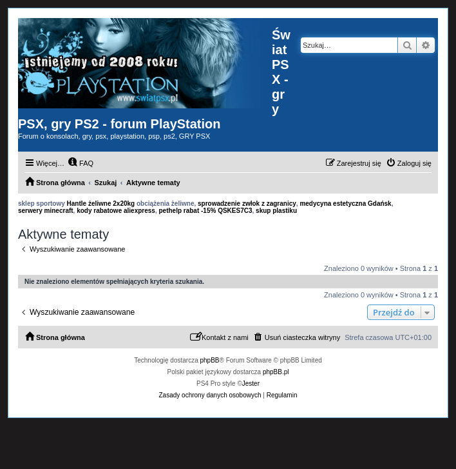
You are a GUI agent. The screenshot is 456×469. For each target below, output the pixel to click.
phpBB (210, 360)
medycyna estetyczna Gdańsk (345, 203)
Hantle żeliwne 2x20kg (101, 203)
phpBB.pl (276, 371)
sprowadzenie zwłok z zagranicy (247, 203)
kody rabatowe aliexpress (116, 210)
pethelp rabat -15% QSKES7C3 (205, 210)
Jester (251, 383)
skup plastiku (276, 210)
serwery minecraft (45, 210)
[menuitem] (80, 163)
